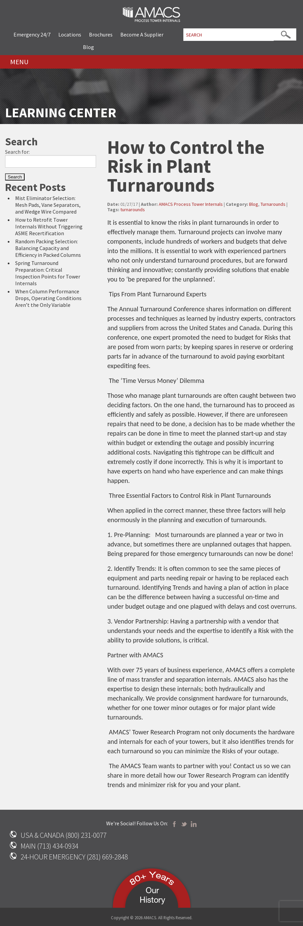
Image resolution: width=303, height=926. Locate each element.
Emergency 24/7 (32, 34)
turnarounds (132, 209)
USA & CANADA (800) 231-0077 (64, 835)
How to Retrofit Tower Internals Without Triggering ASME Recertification (49, 226)
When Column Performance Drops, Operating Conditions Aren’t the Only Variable (48, 298)
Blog (88, 47)
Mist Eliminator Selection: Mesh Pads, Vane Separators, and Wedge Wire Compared (48, 205)
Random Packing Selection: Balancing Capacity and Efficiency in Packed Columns (48, 248)
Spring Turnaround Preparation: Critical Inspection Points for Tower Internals (47, 273)
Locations (69, 34)
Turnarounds (273, 204)
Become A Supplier (141, 34)
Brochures (101, 34)
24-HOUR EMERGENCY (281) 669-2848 (74, 856)
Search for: (17, 151)
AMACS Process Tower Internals (191, 204)
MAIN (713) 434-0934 (49, 846)
